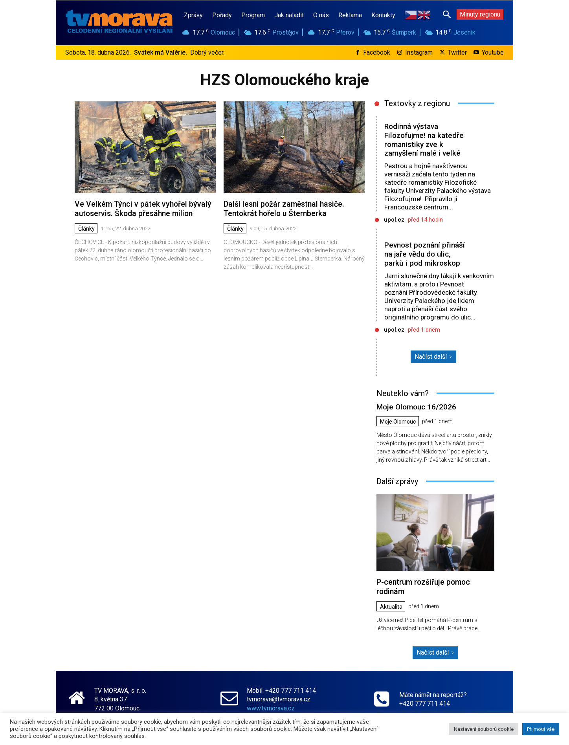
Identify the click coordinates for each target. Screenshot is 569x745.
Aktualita (391, 605)
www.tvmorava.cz (271, 707)
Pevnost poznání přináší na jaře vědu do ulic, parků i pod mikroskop (424, 254)
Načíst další (433, 356)
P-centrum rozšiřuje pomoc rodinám (422, 586)
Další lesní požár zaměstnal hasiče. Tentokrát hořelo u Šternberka (283, 208)
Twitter (457, 52)
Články (86, 228)
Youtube (493, 52)
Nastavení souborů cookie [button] (484, 729)
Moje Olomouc (398, 421)
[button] (446, 14)
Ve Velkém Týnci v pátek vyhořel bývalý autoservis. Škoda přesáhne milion (141, 208)
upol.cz (394, 219)
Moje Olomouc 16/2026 (416, 406)
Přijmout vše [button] (540, 729)
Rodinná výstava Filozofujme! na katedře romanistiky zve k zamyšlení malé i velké (424, 140)
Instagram (419, 52)
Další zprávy (397, 481)
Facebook (376, 52)
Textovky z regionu (417, 103)
